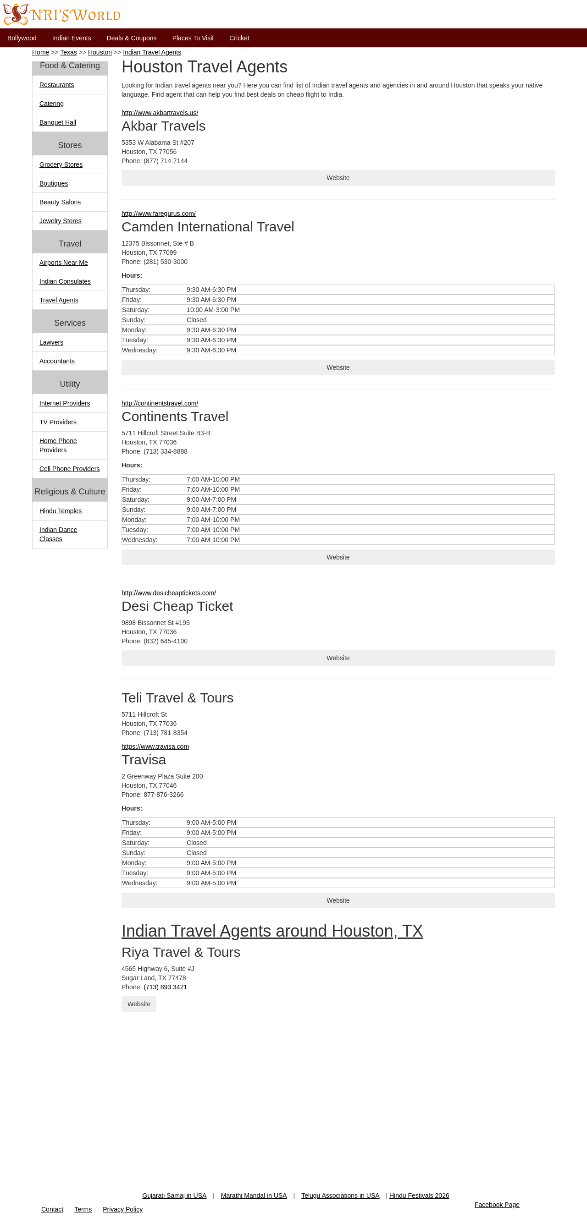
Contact (52, 1209)
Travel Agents (58, 300)
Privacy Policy (123, 1209)
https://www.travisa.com (155, 746)
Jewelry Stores (60, 221)
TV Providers (58, 422)
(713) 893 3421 (165, 987)
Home (40, 52)
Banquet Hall (57, 122)
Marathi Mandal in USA (254, 1195)
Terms (83, 1209)
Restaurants (56, 84)
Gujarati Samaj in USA (174, 1195)
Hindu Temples (60, 511)
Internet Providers (64, 403)
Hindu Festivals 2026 (419, 1195)
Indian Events (71, 38)
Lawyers (51, 342)
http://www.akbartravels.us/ (160, 112)
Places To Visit (193, 38)
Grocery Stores (61, 164)
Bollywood (22, 38)
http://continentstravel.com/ (160, 403)
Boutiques (53, 183)
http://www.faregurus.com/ (159, 213)
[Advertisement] (293, 1127)
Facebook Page (497, 1204)
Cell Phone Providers (69, 468)
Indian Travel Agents (152, 52)
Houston (100, 52)
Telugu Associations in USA (340, 1195)
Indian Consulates (65, 281)
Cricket (239, 38)
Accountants (57, 361)
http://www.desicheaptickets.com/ (169, 593)
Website (338, 177)
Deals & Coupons (132, 38)
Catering (51, 103)
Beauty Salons (60, 202)
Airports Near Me (63, 262)
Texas (68, 52)
